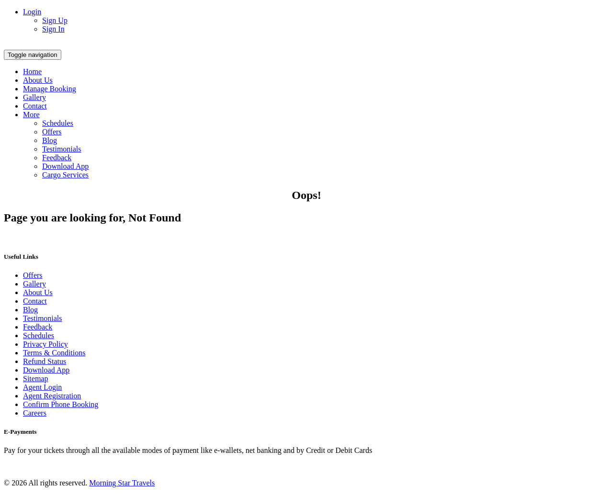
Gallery (34, 97)
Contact (35, 106)
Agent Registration (52, 396)
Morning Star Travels (122, 483)
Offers (52, 132)
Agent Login (42, 387)
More (31, 114)
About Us (38, 80)
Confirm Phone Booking (60, 404)
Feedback (56, 158)
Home (32, 71)
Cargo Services (65, 175)
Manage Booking (49, 89)
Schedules (57, 123)
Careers (34, 413)
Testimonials (61, 149)
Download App (65, 166)
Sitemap (35, 378)
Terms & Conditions (54, 353)
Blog (49, 140)
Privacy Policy (45, 344)
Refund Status (44, 361)
